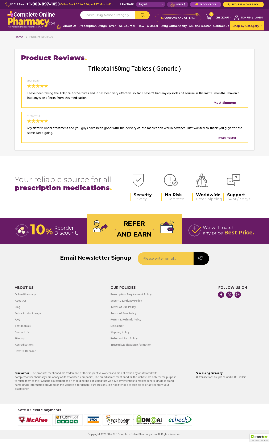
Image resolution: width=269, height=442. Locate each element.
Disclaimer (117, 329)
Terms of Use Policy (123, 310)
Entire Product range (28, 316)
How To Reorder (25, 354)
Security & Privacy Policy (126, 304)
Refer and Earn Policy (124, 342)
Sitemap (20, 342)
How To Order (148, 28)
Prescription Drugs (93, 28)
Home (19, 40)
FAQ (17, 323)
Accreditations (24, 348)
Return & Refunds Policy (126, 323)
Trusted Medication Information (131, 348)
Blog (17, 310)
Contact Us (221, 28)
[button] (259, 438)
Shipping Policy (120, 335)
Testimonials (23, 329)
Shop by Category (247, 28)
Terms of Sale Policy (123, 316)
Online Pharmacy (25, 298)
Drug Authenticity (174, 28)
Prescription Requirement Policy (131, 298)
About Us (69, 28)
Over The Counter (122, 28)
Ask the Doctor (200, 28)
